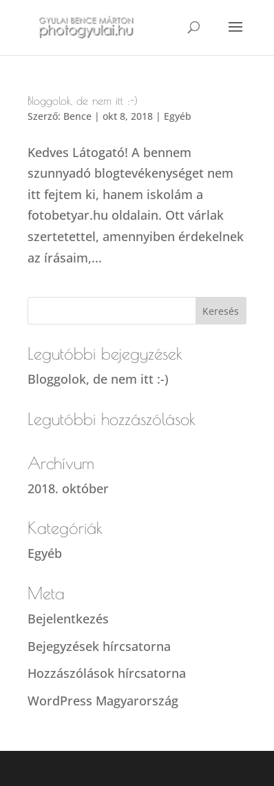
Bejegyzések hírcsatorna (99, 646)
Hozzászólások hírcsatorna (107, 673)
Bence (77, 116)
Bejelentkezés (68, 618)
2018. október (68, 488)
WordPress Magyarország (103, 700)
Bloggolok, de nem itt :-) (83, 100)
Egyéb (177, 116)
